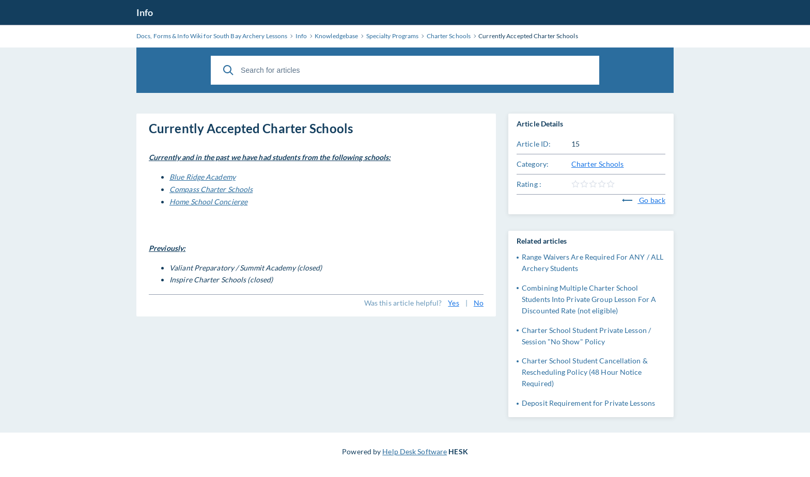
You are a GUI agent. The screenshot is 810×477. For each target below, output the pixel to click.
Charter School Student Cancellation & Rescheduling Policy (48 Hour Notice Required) (585, 372)
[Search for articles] (405, 70)
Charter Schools (597, 164)
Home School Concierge (208, 201)
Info (144, 12)
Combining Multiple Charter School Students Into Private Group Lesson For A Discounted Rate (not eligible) (589, 299)
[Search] (228, 70)
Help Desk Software (414, 451)
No (479, 302)
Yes (453, 302)
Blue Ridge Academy (202, 176)
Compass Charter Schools (211, 189)
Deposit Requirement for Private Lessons (588, 403)
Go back (643, 200)
